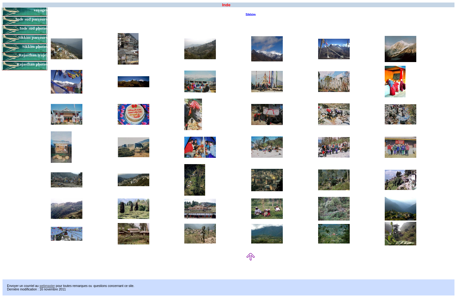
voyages (40, 10)
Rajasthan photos (32, 64)
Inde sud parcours (31, 19)
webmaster (47, 286)
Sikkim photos (34, 46)
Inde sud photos (33, 28)
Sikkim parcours (32, 37)
